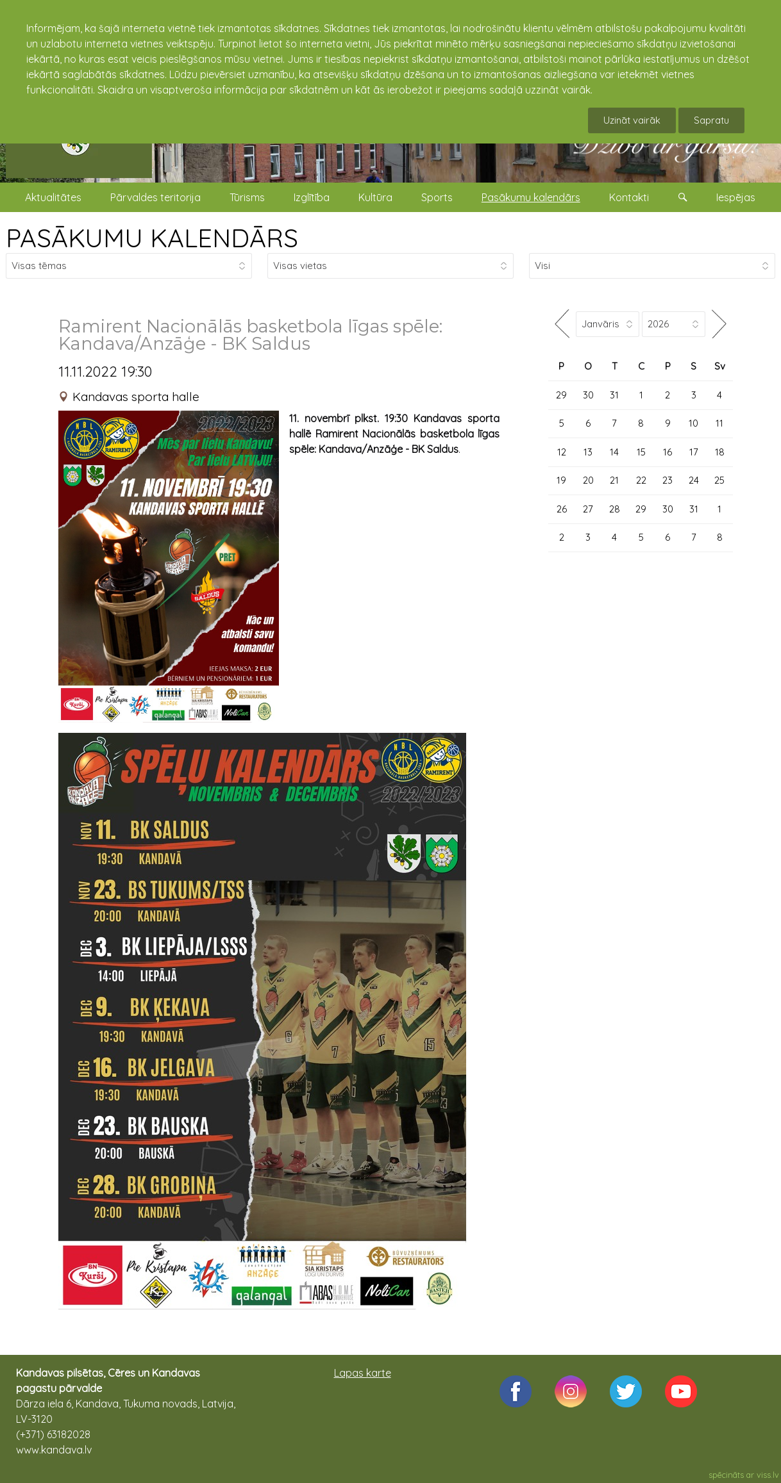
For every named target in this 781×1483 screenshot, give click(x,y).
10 (693, 423)
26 (562, 509)
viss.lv (768, 1475)
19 (561, 480)
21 (614, 480)
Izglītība (312, 197)
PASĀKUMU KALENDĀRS (152, 238)
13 (588, 452)
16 (667, 452)
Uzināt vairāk (631, 120)
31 (614, 395)
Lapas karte (362, 1372)
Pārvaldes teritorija (155, 197)
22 (641, 480)
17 (693, 452)
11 (719, 423)
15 (641, 452)
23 (667, 480)
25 (719, 480)
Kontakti (629, 197)
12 (561, 452)
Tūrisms (247, 197)
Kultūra (375, 197)
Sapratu (711, 120)
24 (694, 480)
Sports (437, 197)
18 (720, 452)
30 (588, 395)
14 (614, 452)
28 (614, 509)
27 (588, 509)
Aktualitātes (53, 197)
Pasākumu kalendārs (531, 197)
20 (588, 480)
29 (561, 395)
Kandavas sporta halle (135, 396)
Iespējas (735, 197)
